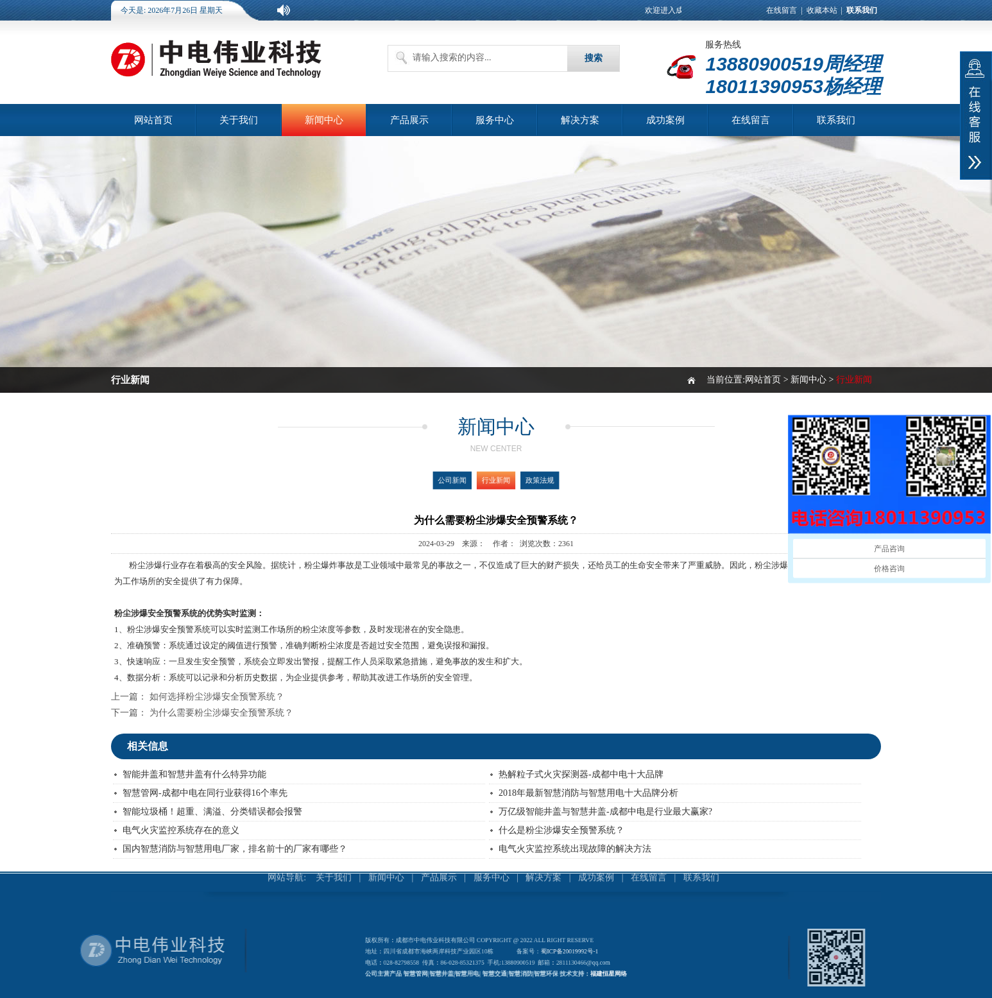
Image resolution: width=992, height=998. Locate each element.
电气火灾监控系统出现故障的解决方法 (575, 849)
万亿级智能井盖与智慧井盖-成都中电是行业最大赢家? (605, 811)
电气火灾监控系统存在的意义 (181, 830)
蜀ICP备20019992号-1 (561, 953)
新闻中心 (324, 120)
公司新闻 (461, 480)
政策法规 (531, 480)
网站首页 (153, 120)
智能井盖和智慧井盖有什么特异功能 (194, 774)
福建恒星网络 (593, 971)
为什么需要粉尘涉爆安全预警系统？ (221, 713)
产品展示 (409, 120)
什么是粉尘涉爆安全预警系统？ (561, 830)
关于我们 (238, 120)
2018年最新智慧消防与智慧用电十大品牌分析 (588, 793)
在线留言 (781, 10)
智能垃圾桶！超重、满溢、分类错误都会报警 (212, 811)
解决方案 (580, 120)
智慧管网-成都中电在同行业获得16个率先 (205, 793)
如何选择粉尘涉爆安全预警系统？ (217, 696)
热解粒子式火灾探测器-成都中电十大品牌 (581, 774)
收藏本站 (822, 10)
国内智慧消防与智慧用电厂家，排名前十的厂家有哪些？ (235, 849)
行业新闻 (496, 480)
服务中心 (494, 120)
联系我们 (836, 120)
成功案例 (665, 120)
